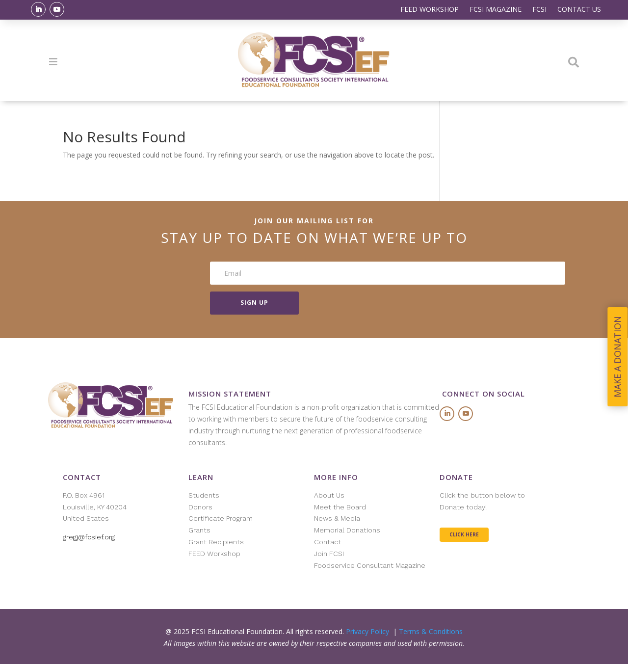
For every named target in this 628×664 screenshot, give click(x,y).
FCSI (539, 10)
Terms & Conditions (431, 631)
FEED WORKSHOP (429, 10)
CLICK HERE (464, 534)
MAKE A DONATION (618, 357)
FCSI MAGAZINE (496, 10)
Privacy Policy (367, 631)
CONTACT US (579, 10)
